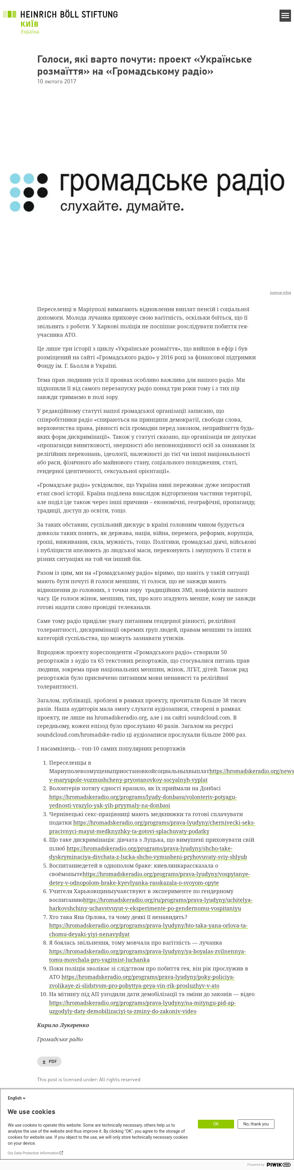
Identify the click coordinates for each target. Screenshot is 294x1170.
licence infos (280, 293)
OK (216, 1124)
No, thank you (256, 1124)
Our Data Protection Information (33, 1153)
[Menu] (285, 16)
